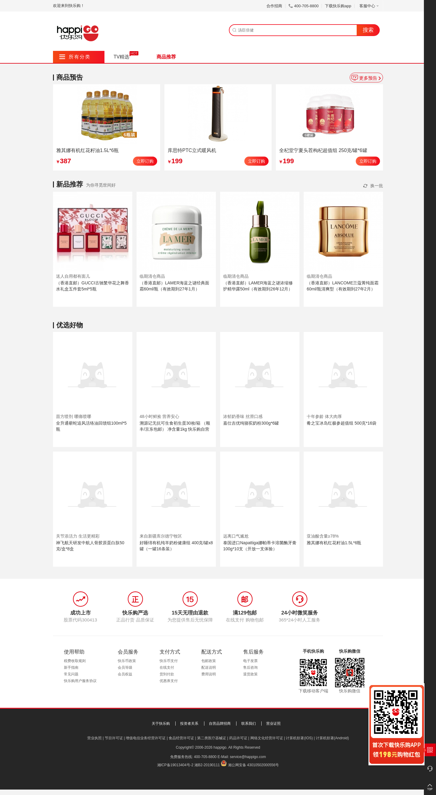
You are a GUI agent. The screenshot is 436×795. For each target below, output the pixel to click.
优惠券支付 (169, 681)
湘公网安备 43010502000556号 (253, 765)
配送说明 (208, 667)
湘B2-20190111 (207, 765)
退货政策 (250, 674)
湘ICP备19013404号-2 (175, 765)
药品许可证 (238, 738)
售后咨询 (250, 667)
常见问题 (71, 674)
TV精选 (121, 56)
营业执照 (94, 738)
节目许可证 (114, 738)
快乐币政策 (127, 661)
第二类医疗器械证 (211, 738)
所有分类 (75, 56)
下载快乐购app (338, 6)
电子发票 (250, 661)
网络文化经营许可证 (266, 738)
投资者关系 (189, 723)
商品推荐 (166, 56)
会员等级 (125, 667)
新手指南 (71, 667)
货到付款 (167, 674)
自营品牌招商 (220, 723)
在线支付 (167, 667)
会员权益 (125, 674)
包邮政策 (208, 661)
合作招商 (274, 6)
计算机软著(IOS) (299, 738)
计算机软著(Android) (332, 738)
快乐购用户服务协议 (80, 681)
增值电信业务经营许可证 (146, 738)
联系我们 (248, 723)
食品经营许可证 (181, 738)
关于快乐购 (161, 723)
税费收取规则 (75, 661)
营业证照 (273, 723)
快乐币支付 (169, 661)
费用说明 (208, 674)
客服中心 (369, 6)
